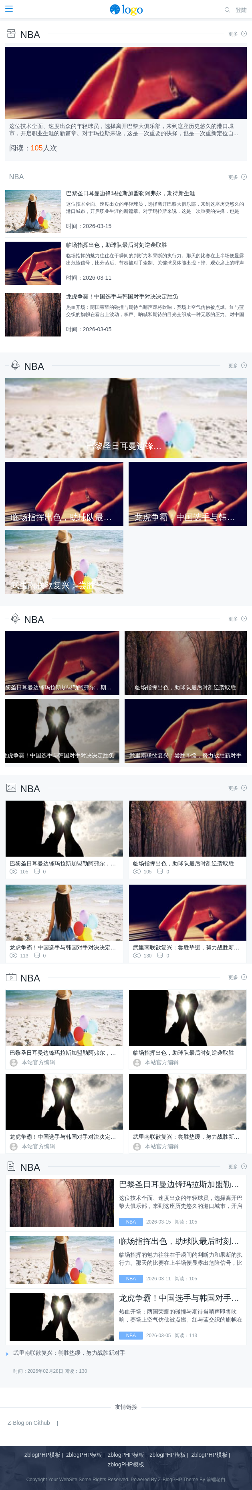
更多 (237, 34)
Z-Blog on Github (29, 1423)
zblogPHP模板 (42, 1455)
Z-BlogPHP (170, 1479)
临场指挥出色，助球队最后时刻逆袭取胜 (183, 863)
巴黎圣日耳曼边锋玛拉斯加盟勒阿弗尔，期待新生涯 (74, 863)
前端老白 (216, 1479)
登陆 (241, 10)
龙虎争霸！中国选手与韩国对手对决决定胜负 (66, 947)
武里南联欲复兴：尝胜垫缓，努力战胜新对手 (189, 947)
